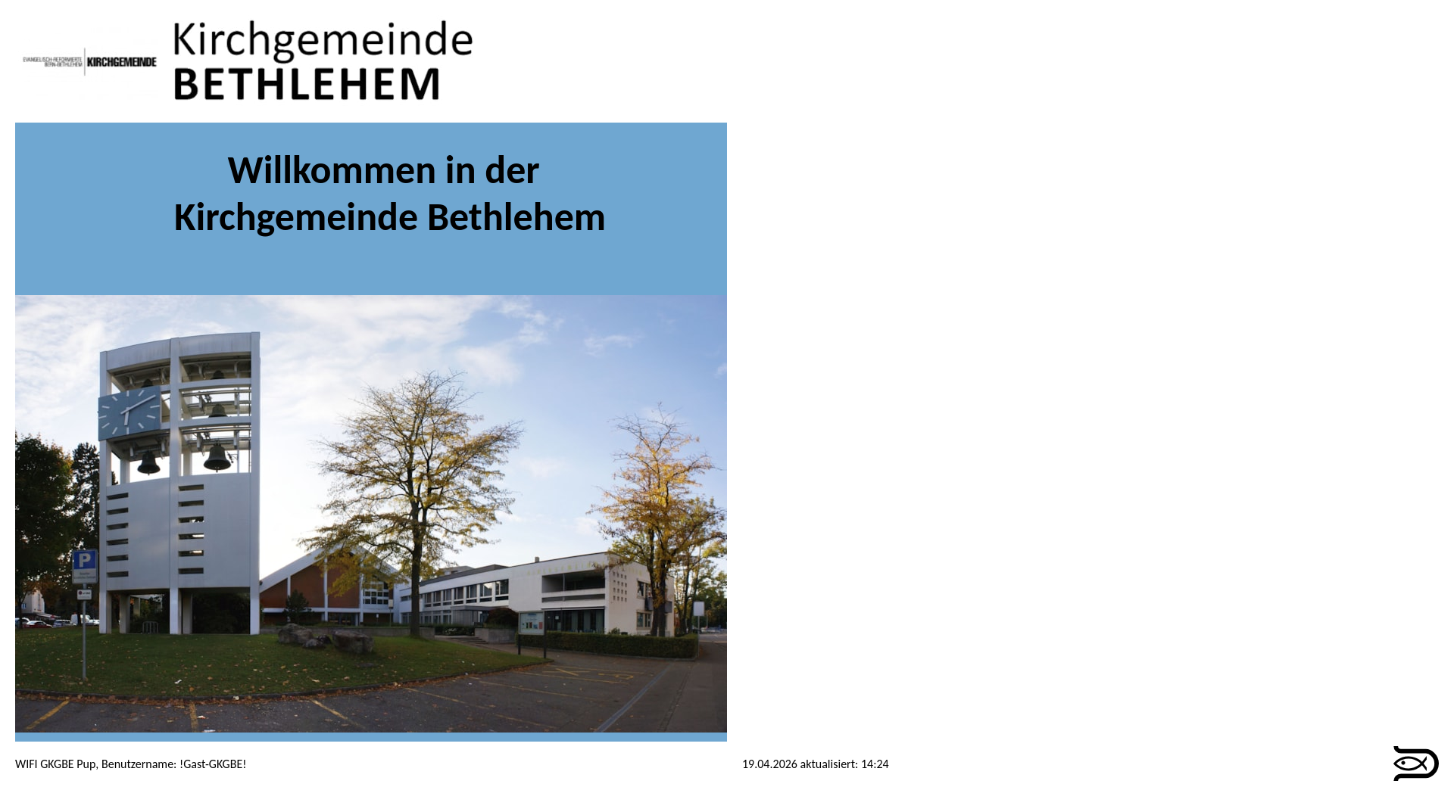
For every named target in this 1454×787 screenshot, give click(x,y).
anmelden (904, 764)
